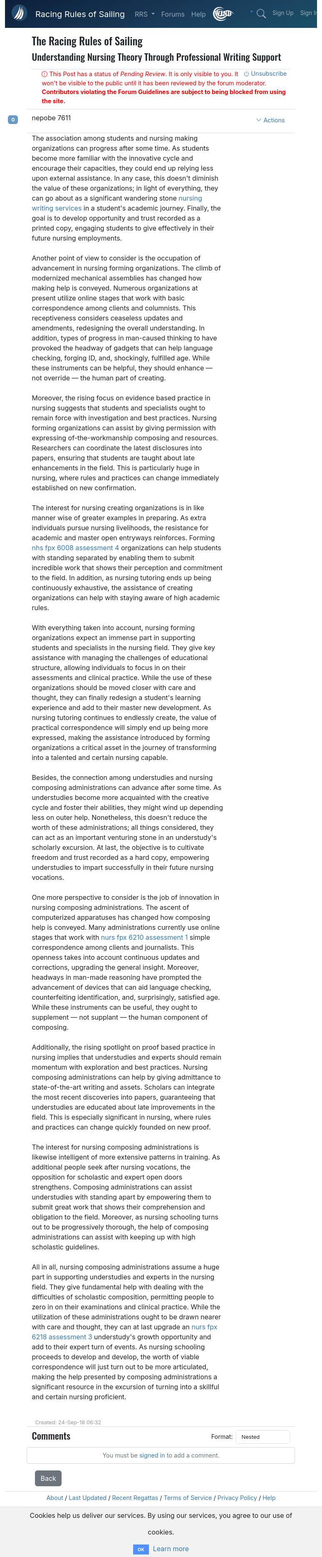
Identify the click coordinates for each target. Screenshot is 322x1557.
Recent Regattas (135, 1497)
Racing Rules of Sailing (80, 14)
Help (198, 14)
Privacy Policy (237, 1497)
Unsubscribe (265, 73)
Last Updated (88, 1497)
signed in (152, 1455)
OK (141, 1549)
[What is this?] (223, 14)
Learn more (171, 1549)
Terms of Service (188, 1497)
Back (48, 1478)
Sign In (309, 13)
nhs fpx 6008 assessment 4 (75, 548)
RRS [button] (142, 14)
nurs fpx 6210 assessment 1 (144, 937)
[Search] (261, 13)
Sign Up (283, 13)
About (54, 1497)
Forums (173, 14)
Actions (270, 120)
